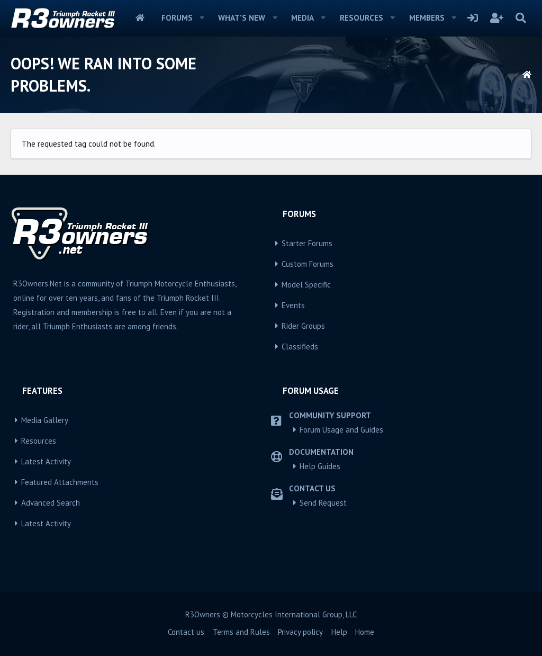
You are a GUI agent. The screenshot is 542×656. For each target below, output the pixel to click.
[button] (201, 18)
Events (293, 305)
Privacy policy (300, 632)
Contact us (186, 632)
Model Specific (306, 285)
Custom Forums (307, 264)
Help (339, 632)
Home (140, 18)
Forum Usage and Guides (341, 430)
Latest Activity (46, 461)
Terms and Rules (241, 632)
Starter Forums (307, 243)
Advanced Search (50, 503)
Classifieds (300, 347)
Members (427, 18)
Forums (177, 18)
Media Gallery (44, 420)
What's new (241, 18)
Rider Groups (303, 326)
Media (302, 18)
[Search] (520, 18)
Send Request (323, 503)
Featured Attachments (59, 482)
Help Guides (320, 466)
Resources (361, 18)
